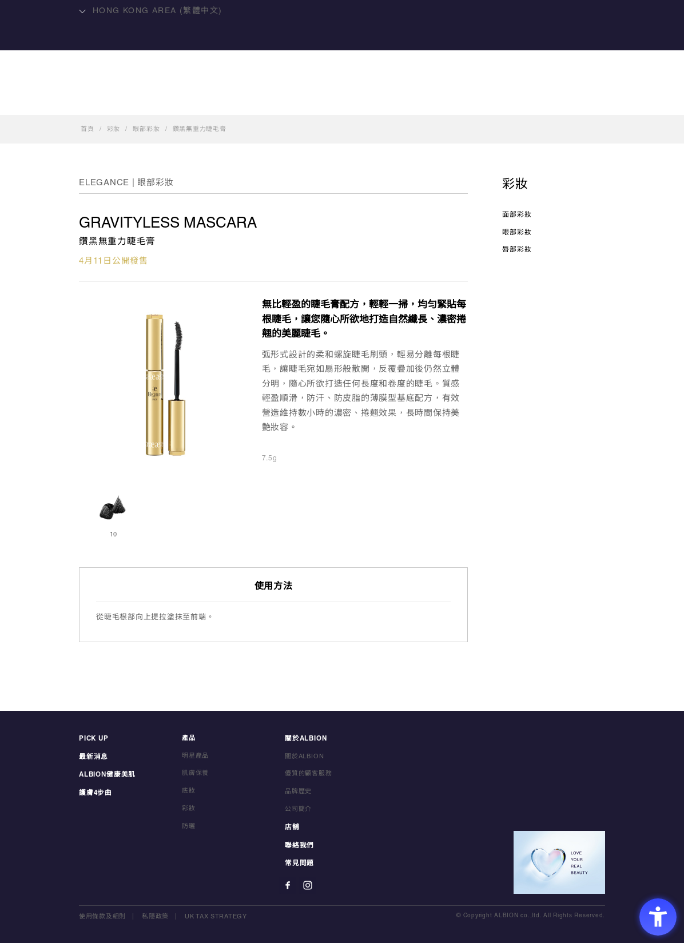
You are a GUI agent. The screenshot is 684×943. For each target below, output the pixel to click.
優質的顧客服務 (308, 774)
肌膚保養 (195, 774)
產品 (327, 100)
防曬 (189, 826)
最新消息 (92, 756)
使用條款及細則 (102, 914)
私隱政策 (155, 914)
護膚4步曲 (94, 791)
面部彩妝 (517, 215)
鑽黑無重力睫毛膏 (199, 129)
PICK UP (93, 738)
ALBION (342, 54)
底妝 (189, 791)
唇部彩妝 (517, 249)
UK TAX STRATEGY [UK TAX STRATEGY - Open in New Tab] (216, 914)
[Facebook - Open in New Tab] (287, 883)
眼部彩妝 (146, 129)
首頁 (87, 129)
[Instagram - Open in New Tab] (307, 883)
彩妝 (114, 129)
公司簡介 (298, 808)
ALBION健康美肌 (198, 100)
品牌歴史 (298, 791)
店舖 (447, 100)
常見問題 (298, 862)
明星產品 (274, 100)
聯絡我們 (500, 100)
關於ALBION (387, 100)
